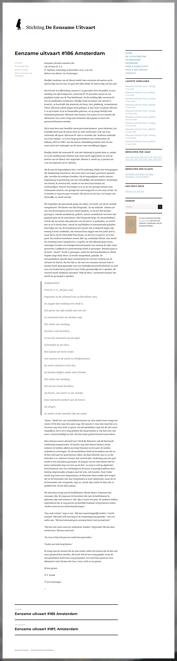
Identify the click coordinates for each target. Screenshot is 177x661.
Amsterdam (24, 73)
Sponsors (131, 63)
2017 (146, 157)
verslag (25, 70)
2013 (127, 160)
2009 (145, 160)
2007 (160, 160)
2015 (155, 157)
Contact (130, 73)
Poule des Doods (136, 70)
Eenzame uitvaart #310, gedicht (140, 92)
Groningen (129, 177)
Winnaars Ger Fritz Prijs (134, 191)
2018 (141, 157)
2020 (132, 157)
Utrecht (138, 177)
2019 (137, 157)
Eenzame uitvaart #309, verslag (140, 98)
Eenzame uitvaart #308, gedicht (140, 117)
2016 (150, 157)
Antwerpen (139, 174)
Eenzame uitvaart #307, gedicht (140, 129)
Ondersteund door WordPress (42, 650)
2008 (155, 160)
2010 (140, 160)
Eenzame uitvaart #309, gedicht (140, 105)
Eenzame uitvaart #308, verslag (140, 111)
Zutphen (145, 177)
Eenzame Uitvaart (22, 650)
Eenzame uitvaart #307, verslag (140, 123)
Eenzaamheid (144, 221)
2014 (16, 73)
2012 (131, 160)
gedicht (18, 70)
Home (128, 53)
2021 (127, 157)
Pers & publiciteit (136, 66)
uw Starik (18, 63)
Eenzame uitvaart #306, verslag (140, 135)
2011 (136, 160)
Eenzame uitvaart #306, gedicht (140, 141)
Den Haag (149, 174)
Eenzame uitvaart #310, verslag (140, 86)
